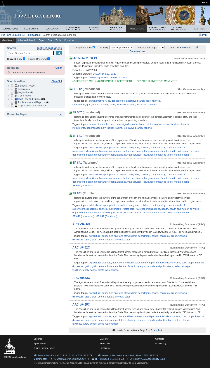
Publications (136, 29)
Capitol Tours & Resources (28, 105)
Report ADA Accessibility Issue (149, 359)
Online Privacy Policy (44, 348)
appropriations (111, 147)
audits (123, 147)
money (104, 104)
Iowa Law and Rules (28, 99)
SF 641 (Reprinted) (106, 216)
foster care (128, 151)
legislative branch (133, 127)
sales (127, 239)
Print (203, 35)
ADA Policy (160, 343)
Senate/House (10, 29)
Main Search (8, 40)
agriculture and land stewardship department (126, 236)
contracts (165, 236)
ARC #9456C (81, 224)
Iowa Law (94, 28)
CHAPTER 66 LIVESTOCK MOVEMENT (157, 81)
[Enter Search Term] (30, 53)
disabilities (92, 151)
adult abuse (95, 147)
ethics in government (158, 124)
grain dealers (99, 239)
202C (114, 73)
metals (96, 104)
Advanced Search (26, 40)
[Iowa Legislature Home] (9, 346)
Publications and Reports (29, 102)
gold (88, 104)
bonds (155, 236)
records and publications (160, 266)
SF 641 (77, 135)
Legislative (115, 28)
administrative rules (99, 100)
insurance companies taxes (158, 154)
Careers (104, 339)
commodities (96, 124)
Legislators (31, 29)
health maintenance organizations (104, 154)
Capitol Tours (157, 28)
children (144, 147)
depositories (118, 100)
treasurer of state (126, 104)
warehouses (112, 270)
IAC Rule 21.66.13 (84, 58)
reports (148, 127)
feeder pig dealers (99, 77)
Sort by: (104, 47)
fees (148, 100)
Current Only (14, 59)
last (189, 47)
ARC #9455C (81, 304)
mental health (181, 154)
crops (174, 236)
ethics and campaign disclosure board (124, 124)
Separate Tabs (84, 47)
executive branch (135, 100)
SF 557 (77, 112)
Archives (199, 29)
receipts (141, 266)
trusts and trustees (147, 104)
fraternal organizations (148, 151)
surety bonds (89, 270)
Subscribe (105, 343)
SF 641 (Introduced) (83, 185)
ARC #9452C (81, 247)
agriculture (94, 236)
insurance (112, 266)
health (165, 151)
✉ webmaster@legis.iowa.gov (70, 359)
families (175, 124)
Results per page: (148, 47)
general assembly (95, 127)
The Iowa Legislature (12, 35)
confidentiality (158, 147)
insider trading (114, 127)
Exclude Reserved (37, 59)
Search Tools (54, 40)
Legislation (52, 29)
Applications (40, 343)
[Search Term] (59, 53)
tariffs (101, 270)
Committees (73, 28)
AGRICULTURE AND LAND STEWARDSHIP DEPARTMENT (102, 81)
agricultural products (100, 262)
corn (184, 262)
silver (112, 104)
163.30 (97, 73)
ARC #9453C (81, 277)
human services (132, 154)
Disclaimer (69, 40)
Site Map (38, 339)
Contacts (159, 339)
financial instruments (110, 151)
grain (87, 239)
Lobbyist (178, 28)
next (184, 47)
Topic (41, 40)
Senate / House (23, 85)
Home (205, 2)
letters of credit (119, 77)
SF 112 (77, 89)
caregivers (133, 147)
